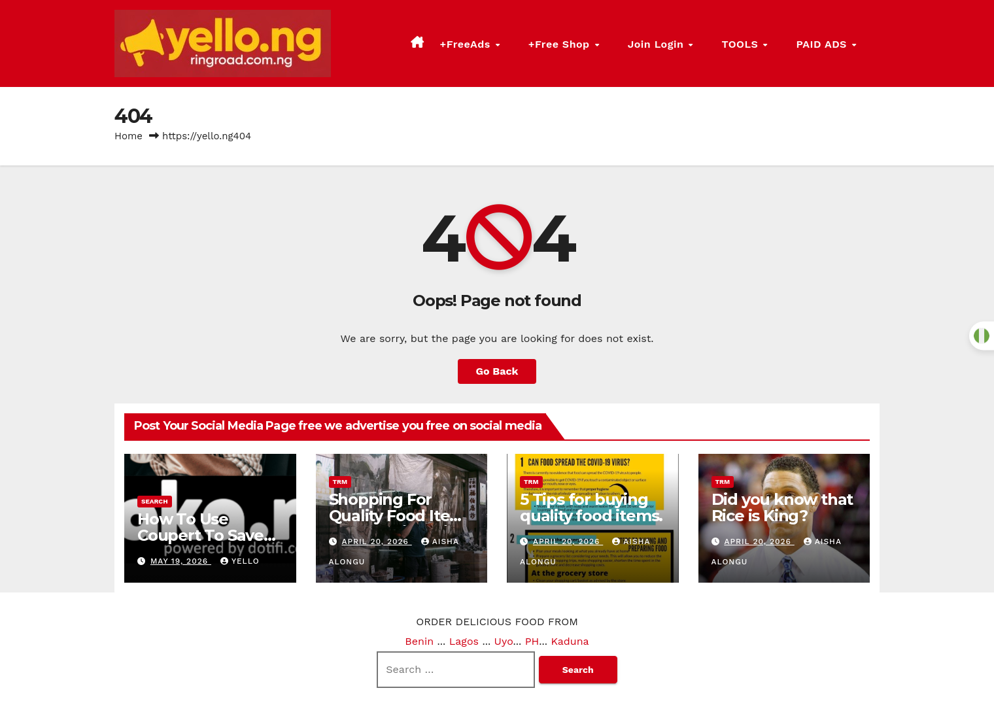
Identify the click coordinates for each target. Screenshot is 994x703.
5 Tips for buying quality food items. (591, 507)
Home (128, 136)
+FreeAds (557, 43)
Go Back (497, 371)
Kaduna (570, 641)
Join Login (712, 43)
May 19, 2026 (180, 561)
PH (532, 641)
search (154, 501)
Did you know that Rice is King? (782, 507)
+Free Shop (632, 43)
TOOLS (778, 43)
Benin (419, 641)
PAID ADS (841, 43)
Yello (240, 561)
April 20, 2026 (376, 541)
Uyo (503, 641)
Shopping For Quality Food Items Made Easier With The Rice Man (401, 524)
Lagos (464, 641)
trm (340, 481)
